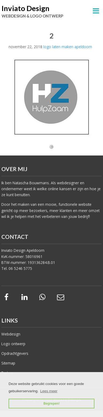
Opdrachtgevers (14, 353)
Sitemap (8, 363)
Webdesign (10, 334)
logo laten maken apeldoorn (67, 46)
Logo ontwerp (13, 343)
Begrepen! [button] (51, 403)
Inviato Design (25, 8)
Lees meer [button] (48, 391)
